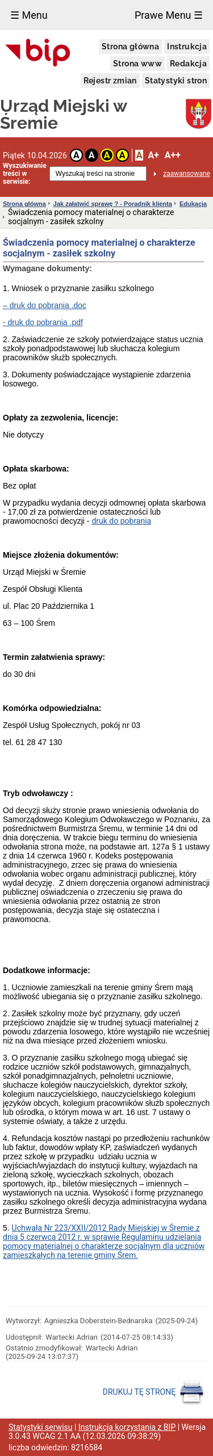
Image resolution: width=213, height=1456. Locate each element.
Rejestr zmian (110, 80)
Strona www (137, 63)
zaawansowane (186, 174)
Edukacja (193, 203)
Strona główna (130, 46)
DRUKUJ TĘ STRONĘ (153, 1392)
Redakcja (188, 63)
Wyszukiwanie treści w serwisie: (25, 174)
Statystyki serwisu (41, 1427)
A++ (173, 155)
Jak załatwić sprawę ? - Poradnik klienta (112, 203)
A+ (153, 155)
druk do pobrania (121, 520)
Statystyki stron (176, 80)
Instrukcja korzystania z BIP (127, 1427)
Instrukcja (187, 46)
